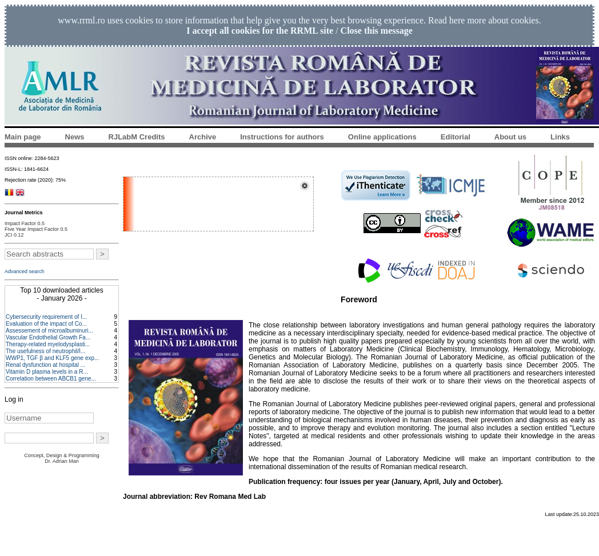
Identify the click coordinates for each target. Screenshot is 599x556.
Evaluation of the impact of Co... (46, 324)
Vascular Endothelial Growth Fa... (48, 337)
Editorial (455, 137)
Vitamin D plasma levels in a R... (47, 372)
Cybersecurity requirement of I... (46, 317)
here (457, 20)
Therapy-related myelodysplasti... (48, 344)
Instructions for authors (282, 137)
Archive (203, 137)
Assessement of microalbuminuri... (49, 330)
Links (560, 137)
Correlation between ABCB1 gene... (51, 378)
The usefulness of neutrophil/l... (45, 351)
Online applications (382, 137)
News (75, 137)
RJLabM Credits (137, 137)
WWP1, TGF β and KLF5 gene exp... (52, 358)
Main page (23, 137)
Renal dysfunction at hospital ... (45, 365)
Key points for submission (181, 184)
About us (510, 137)
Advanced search (25, 271)
